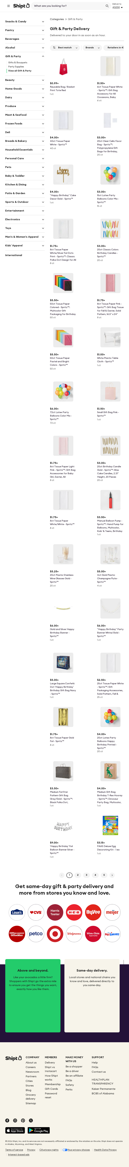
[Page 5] (104, 875)
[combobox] (68, 6)
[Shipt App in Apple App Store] (15, 1130)
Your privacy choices (79, 1150)
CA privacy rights (49, 1150)
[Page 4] (95, 875)
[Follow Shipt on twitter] (31, 1121)
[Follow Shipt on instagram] (15, 1121)
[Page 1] (69, 875)
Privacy (31, 1150)
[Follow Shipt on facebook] (7, 1121)
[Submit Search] (107, 6)
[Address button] (118, 7)
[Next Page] (112, 875)
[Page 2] (77, 875)
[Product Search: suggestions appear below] (68, 6)
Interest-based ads (18, 1155)
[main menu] (8, 6)
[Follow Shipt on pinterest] (23, 1121)
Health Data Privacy (105, 1150)
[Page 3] (86, 875)
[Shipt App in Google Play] (39, 1130)
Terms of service (14, 1150)
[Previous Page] (61, 875)
